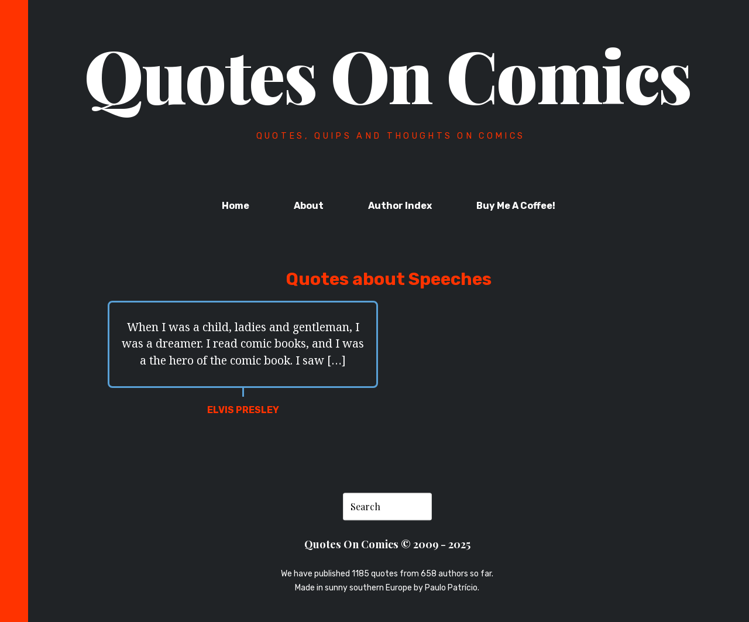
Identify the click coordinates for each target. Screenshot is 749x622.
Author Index (400, 205)
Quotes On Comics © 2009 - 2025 (387, 544)
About (309, 205)
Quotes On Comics (387, 74)
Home (235, 205)
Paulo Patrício (451, 588)
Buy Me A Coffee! (515, 205)
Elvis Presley (243, 409)
